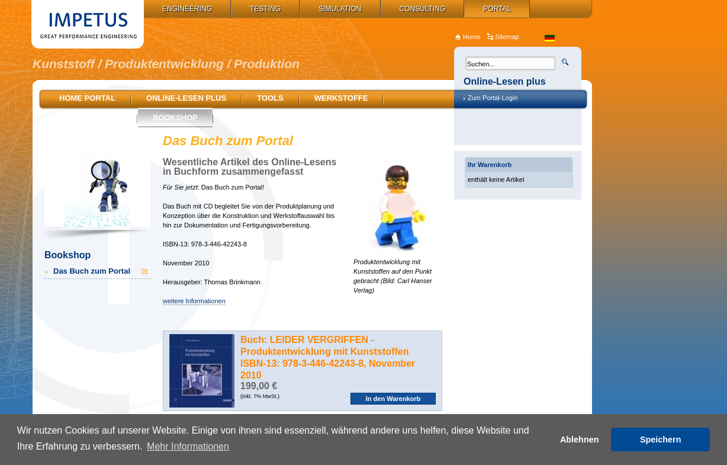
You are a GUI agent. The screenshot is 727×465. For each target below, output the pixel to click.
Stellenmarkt (90, 117)
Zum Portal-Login (492, 97)
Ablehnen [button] (579, 439)
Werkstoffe (341, 98)
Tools (270, 98)
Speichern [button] (660, 439)
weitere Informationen (194, 300)
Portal (497, 9)
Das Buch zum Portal (101, 271)
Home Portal (87, 98)
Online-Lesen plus (186, 98)
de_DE (550, 38)
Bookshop (175, 117)
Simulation (340, 9)
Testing (265, 9)
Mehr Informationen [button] (188, 446)
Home (471, 36)
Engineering (187, 9)
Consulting (423, 9)
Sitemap (507, 36)
